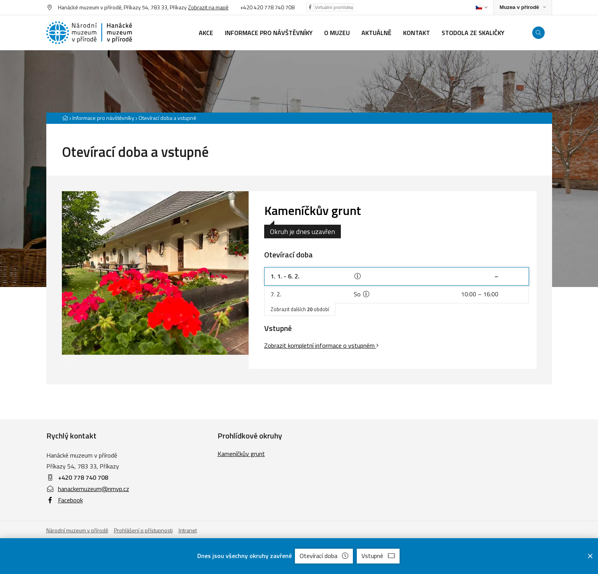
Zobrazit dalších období (299, 309)
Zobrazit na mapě (208, 7)
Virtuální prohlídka (334, 7)
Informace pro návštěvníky (103, 118)
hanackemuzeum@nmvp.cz (87, 488)
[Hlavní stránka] (65, 118)
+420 (247, 7)
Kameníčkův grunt (312, 210)
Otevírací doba (324, 555)
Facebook (64, 500)
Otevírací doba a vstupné (167, 118)
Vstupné (378, 555)
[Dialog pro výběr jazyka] (481, 7)
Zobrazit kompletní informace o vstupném (321, 345)
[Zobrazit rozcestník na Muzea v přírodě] (522, 7)
